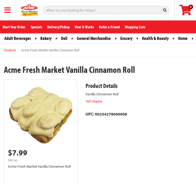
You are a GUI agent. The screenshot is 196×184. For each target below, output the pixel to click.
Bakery (46, 38)
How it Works (84, 26)
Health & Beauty (155, 38)
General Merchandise (94, 38)
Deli (64, 38)
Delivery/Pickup (58, 26)
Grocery (126, 38)
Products (10, 50)
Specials (36, 26)
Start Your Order (14, 26)
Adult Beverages (17, 38)
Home (183, 38)
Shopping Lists (135, 26)
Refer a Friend (109, 26)
